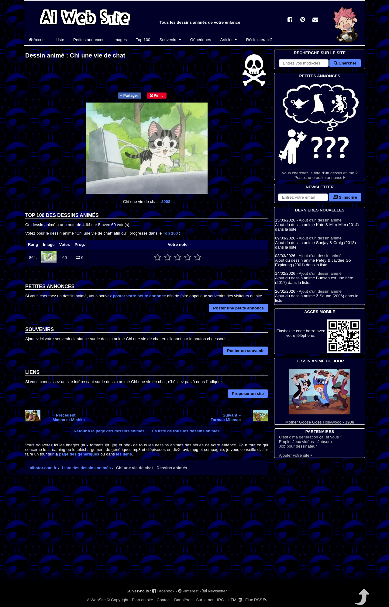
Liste (60, 39)
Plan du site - (144, 600)
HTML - (236, 600)
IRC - (221, 600)
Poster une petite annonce (238, 308)
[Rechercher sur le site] (304, 63)
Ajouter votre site (295, 455)
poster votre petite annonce (139, 296)
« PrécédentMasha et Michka (69, 417)
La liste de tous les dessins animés (186, 431)
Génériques (200, 39)
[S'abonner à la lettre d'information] (303, 197)
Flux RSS (256, 600)
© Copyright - (119, 600)
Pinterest (188, 591)
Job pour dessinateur (298, 446)
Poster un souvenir (245, 350)
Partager (129, 95)
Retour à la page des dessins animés (109, 431)
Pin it (156, 95)
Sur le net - (206, 600)
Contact (164, 600)
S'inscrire (345, 197)
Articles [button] (228, 39)
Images (120, 39)
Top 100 (143, 39)
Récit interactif (259, 39)
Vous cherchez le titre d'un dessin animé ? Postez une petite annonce (319, 129)
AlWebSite (96, 600)
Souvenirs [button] (170, 39)
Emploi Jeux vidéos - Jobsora (305, 441)
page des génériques (79, 454)
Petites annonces (88, 39)
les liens (124, 454)
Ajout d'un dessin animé (320, 220)
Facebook (163, 591)
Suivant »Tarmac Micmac (226, 417)
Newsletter (214, 591)
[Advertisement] (146, 533)
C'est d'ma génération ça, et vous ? (310, 437)
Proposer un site (248, 393)
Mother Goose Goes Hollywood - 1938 (319, 396)
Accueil (37, 39)
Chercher (345, 63)
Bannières (183, 600)
